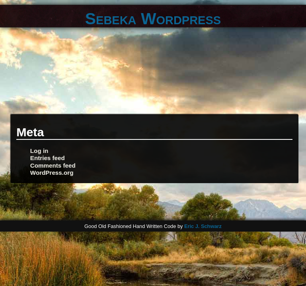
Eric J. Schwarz (203, 226)
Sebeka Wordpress (153, 19)
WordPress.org (52, 172)
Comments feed (53, 165)
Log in (39, 150)
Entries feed (47, 158)
